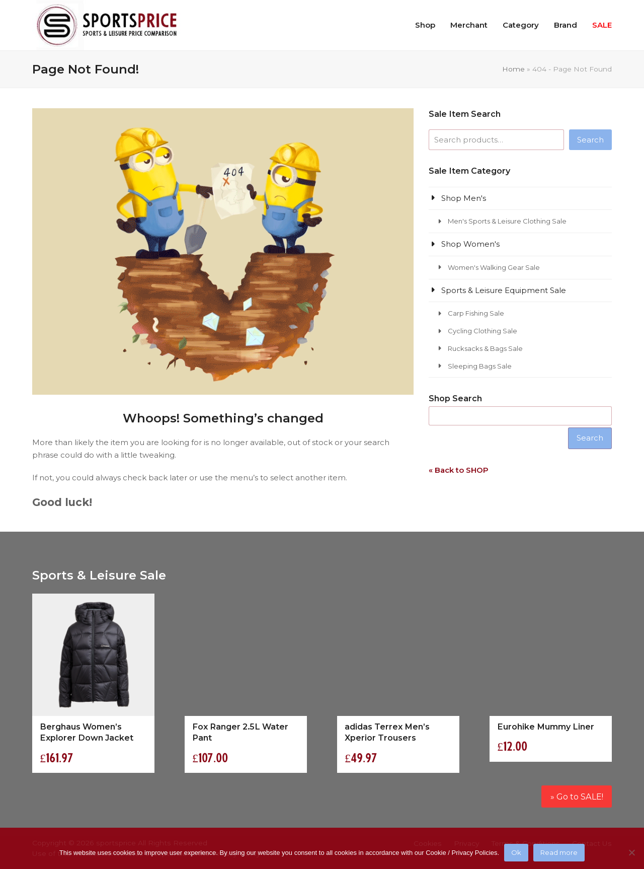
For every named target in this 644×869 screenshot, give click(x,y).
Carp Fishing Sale (476, 313)
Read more (559, 852)
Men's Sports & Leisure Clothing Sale (507, 221)
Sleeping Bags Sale (480, 366)
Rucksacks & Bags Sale (485, 348)
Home (513, 69)
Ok (516, 852)
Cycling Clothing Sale (482, 331)
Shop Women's (470, 244)
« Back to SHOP (459, 470)
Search (590, 139)
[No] (631, 852)
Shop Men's (463, 198)
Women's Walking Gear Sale (494, 267)
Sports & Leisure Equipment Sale (503, 290)
